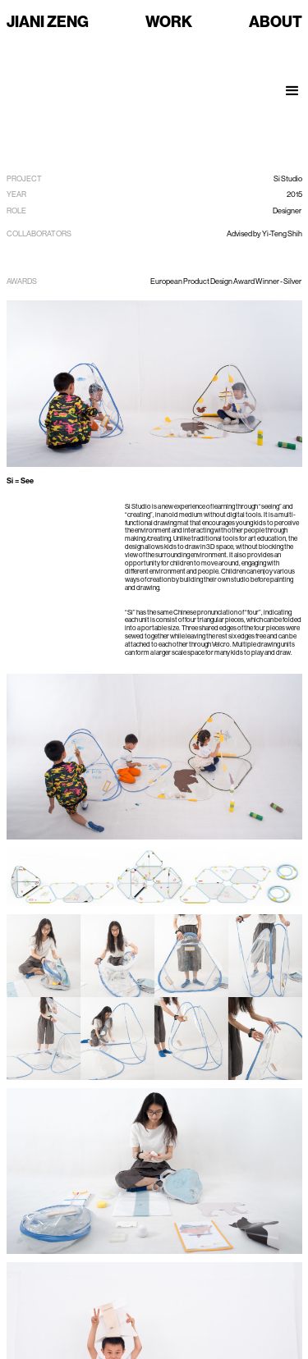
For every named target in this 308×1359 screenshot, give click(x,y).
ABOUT (275, 21)
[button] (292, 83)
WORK (168, 21)
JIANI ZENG (48, 21)
